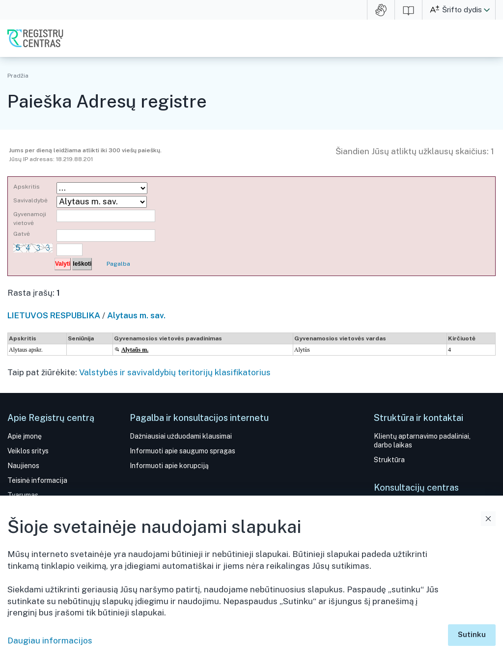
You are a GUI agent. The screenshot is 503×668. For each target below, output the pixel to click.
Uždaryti (488, 518)
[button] (487, 10)
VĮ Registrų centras (35, 38)
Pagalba (118, 263)
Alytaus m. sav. (136, 315)
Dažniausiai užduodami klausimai (181, 436)
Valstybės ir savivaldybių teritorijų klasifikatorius (175, 372)
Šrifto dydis (462, 9)
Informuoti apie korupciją (169, 466)
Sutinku (472, 634)
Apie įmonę (24, 436)
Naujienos (23, 466)
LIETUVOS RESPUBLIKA (53, 315)
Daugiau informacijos (49, 640)
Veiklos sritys (28, 451)
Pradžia (17, 75)
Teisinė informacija (37, 480)
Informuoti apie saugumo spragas (182, 451)
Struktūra (389, 460)
